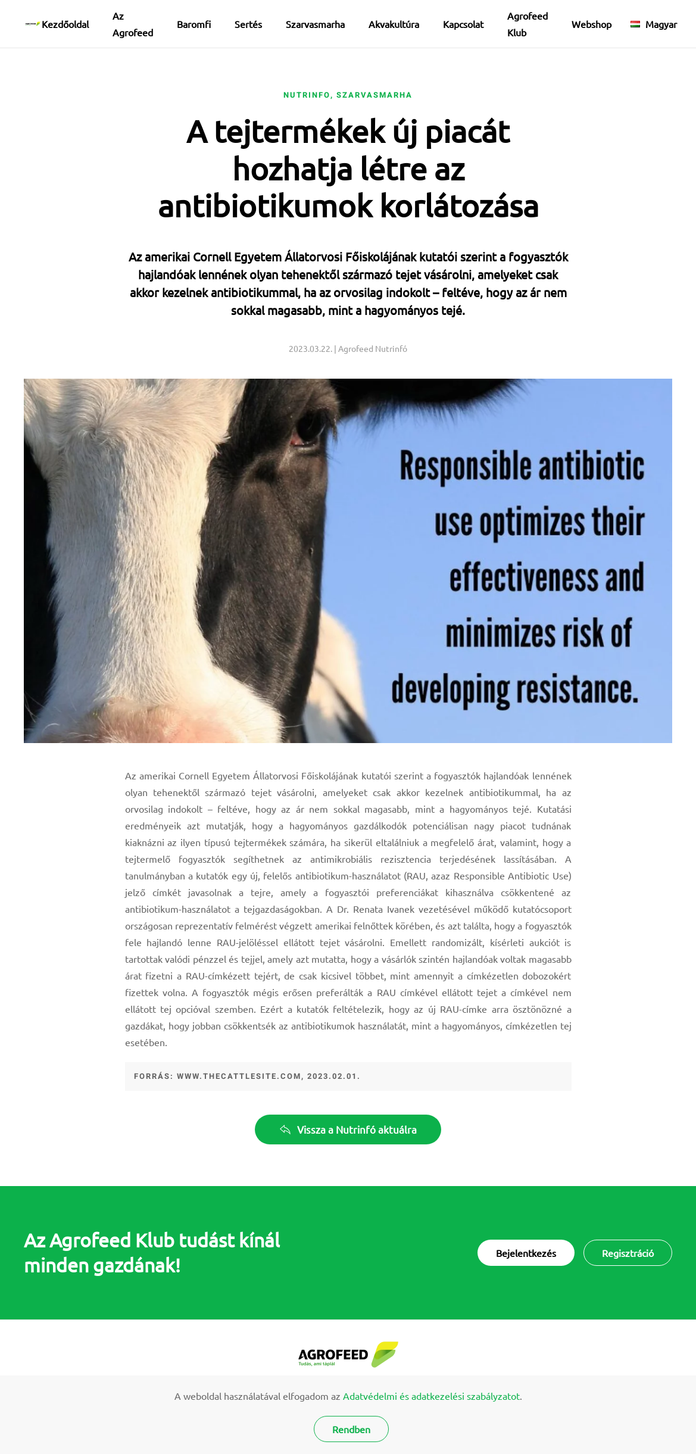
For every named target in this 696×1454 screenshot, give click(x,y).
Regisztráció (628, 1253)
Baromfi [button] (194, 24)
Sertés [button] (248, 24)
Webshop (591, 24)
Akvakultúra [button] (394, 24)
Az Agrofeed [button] (133, 24)
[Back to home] (33, 24)
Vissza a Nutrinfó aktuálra (348, 1129)
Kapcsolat (463, 24)
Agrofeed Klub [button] (527, 24)
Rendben (351, 1429)
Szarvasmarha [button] (315, 24)
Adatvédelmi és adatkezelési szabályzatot (431, 1396)
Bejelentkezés (526, 1253)
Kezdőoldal (65, 24)
